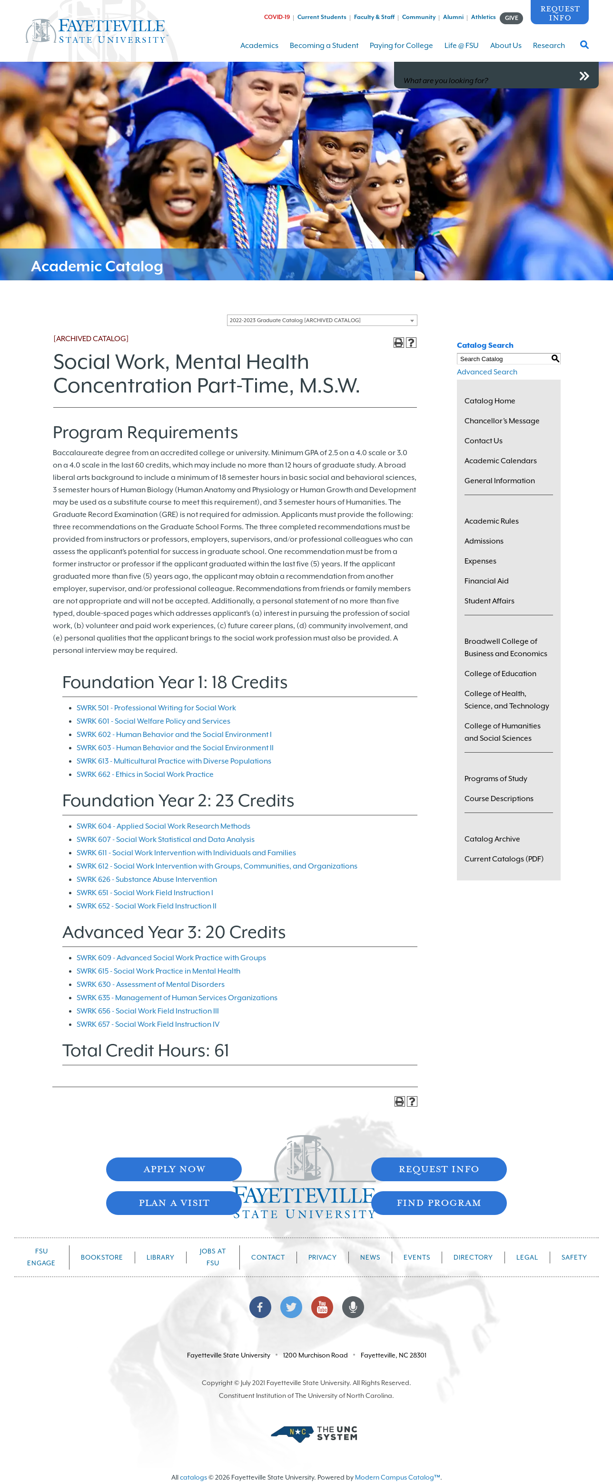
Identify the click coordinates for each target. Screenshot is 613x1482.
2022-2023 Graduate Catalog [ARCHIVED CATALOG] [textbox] (295, 320)
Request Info (560, 12)
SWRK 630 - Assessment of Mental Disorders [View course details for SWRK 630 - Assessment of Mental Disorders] (151, 984)
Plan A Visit (173, 1202)
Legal (527, 1257)
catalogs (193, 1477)
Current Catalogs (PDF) (504, 859)
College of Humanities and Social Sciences (503, 732)
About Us (505, 51)
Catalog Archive (492, 839)
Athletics (483, 17)
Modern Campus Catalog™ (397, 1477)
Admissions (484, 541)
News (370, 1257)
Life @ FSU (461, 51)
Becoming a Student (324, 51)
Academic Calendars (501, 461)
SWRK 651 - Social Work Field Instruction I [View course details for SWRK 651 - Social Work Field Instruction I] (145, 893)
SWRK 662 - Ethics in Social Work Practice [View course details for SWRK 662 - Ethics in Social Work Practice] (145, 774)
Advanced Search (487, 372)
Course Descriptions (499, 798)
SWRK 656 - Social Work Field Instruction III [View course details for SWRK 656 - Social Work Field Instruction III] (148, 1011)
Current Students (321, 17)
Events (417, 1257)
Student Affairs (489, 601)
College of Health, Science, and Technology (507, 699)
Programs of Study (496, 778)
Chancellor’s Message (502, 421)
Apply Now (174, 1168)
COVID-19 (277, 17)
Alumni (453, 17)
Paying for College (401, 51)
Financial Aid (487, 581)
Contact (268, 1257)
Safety (574, 1257)
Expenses (480, 561)
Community (418, 17)
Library (161, 1257)
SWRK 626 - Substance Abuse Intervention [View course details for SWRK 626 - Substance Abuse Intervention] (147, 879)
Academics (259, 51)
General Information (500, 481)
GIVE (511, 18)
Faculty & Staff (374, 17)
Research (549, 51)
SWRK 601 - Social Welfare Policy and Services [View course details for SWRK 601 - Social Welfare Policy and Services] (153, 721)
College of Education (500, 673)
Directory (473, 1257)
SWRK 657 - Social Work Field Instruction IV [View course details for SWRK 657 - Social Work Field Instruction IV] (148, 1024)
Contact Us (484, 441)
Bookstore (102, 1257)
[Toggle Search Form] (584, 47)
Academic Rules (492, 521)
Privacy (322, 1257)
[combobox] (322, 320)
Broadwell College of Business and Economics (506, 647)
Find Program (438, 1202)
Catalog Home (490, 401)
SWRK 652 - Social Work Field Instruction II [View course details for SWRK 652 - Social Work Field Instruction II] (147, 906)
